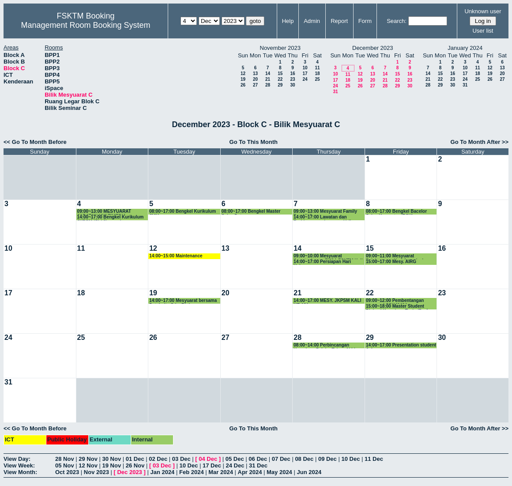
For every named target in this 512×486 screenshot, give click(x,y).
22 (280, 79)
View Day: (17, 459)
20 (255, 79)
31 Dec (258, 465)
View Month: (20, 472)
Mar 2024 (220, 472)
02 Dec (158, 459)
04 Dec (208, 459)
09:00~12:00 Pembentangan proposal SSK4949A (395, 301)
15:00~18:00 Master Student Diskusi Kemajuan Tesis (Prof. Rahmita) (397, 306)
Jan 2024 (162, 472)
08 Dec (304, 459)
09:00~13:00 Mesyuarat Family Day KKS (325, 212)
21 (267, 79)
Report (339, 21)
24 (304, 79)
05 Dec (235, 459)
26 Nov (135, 465)
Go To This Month (254, 142)
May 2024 (279, 472)
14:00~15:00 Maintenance (175, 255)
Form (365, 21)
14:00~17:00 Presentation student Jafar (401, 345)
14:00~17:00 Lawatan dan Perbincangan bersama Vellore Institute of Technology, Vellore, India (327, 217)
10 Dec (350, 459)
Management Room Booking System (85, 25)
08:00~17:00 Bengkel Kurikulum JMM (182, 212)
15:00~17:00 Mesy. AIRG (391, 261)
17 (304, 73)
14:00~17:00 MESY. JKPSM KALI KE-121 (327, 301)
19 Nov (111, 465)
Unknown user (482, 11)
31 (335, 91)
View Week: (19, 465)
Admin (312, 21)
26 (243, 85)
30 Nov (111, 459)
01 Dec (135, 459)
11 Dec (374, 459)
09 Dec (327, 459)
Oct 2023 (67, 472)
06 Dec (257, 459)
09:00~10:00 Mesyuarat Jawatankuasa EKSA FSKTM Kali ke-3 (328, 256)
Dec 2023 (129, 472)
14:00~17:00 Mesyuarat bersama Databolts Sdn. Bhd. (183, 301)
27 (255, 85)
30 (292, 85)
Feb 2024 (191, 472)
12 (243, 73)
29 (280, 85)
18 (317, 73)
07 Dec (281, 459)
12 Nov (88, 465)
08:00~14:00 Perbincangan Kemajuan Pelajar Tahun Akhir (325, 345)
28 (267, 85)
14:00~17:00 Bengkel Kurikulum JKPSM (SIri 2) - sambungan (110, 217)
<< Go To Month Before (35, 142)
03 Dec (181, 459)
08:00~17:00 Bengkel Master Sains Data (251, 212)
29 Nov (88, 459)
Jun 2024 (309, 472)
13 (255, 73)
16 (292, 73)
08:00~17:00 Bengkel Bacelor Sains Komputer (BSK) (396, 212)
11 (317, 67)
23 (292, 79)
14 (267, 73)
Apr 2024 (250, 472)
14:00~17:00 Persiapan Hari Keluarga (322, 262)
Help (288, 21)
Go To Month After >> (479, 142)
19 (243, 79)
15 (280, 73)
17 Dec (212, 465)
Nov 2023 (96, 472)
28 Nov (64, 459)
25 (317, 79)
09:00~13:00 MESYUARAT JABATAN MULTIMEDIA (104, 212)
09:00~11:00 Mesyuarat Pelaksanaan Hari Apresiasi (394, 256)
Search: (397, 21)
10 (304, 67)
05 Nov (64, 465)
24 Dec (235, 465)
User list (482, 30)
